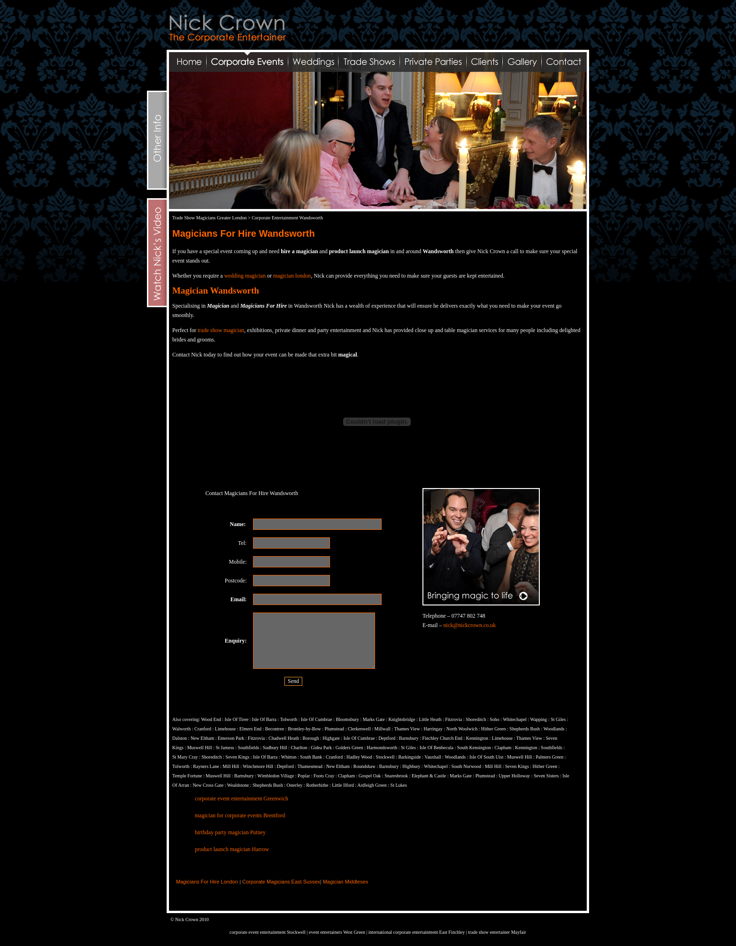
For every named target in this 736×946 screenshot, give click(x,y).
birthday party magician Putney (230, 832)
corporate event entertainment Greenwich (241, 798)
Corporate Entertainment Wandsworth (287, 217)
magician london (292, 275)
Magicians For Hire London (207, 881)
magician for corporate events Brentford (240, 815)
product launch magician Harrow (232, 849)
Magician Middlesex (345, 881)
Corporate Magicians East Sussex (281, 881)
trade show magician (221, 330)
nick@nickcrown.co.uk (470, 625)
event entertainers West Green (337, 932)
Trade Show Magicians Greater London (209, 217)
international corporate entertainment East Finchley (417, 932)
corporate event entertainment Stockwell (268, 932)
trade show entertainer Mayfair (497, 932)
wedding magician (245, 275)
